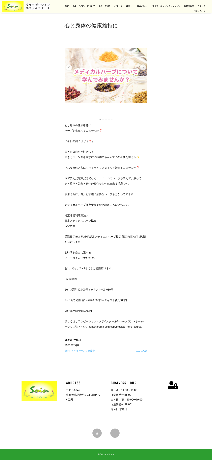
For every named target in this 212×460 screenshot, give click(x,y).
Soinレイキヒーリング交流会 (80, 350)
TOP (67, 6)
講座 (128, 6)
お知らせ (118, 6)
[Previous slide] (69, 67)
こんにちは (141, 350)
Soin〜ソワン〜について (84, 6)
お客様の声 (189, 6)
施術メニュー (143, 6)
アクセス (201, 6)
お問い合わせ (199, 11)
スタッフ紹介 (105, 6)
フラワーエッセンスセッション (166, 6)
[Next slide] (142, 67)
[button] (99, 119)
